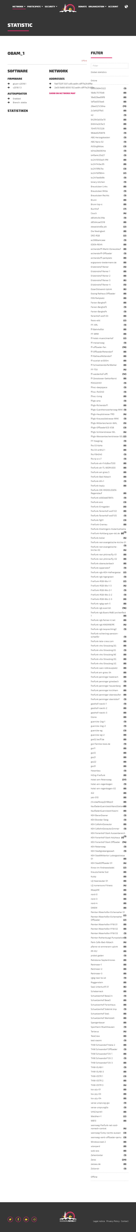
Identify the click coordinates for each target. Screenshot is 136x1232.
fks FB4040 (96, 454)
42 (92, 115)
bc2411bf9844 (97, 173)
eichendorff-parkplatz (101, 258)
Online (94, 80)
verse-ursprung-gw (100, 1103)
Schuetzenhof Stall (100, 1013)
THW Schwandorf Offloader (104, 1049)
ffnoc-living (96, 396)
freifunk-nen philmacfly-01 (104, 554)
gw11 (93, 748)
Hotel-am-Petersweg (101, 779)
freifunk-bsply (98, 485)
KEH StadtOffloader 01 (101, 863)
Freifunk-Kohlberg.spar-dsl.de (105, 533)
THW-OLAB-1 (97, 1067)
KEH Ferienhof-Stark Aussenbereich (108, 833)
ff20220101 (96, 383)
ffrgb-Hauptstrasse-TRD (102, 414)
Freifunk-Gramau (99, 524)
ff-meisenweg (97, 343)
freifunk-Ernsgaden (100, 506)
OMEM (94, 908)
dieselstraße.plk (99, 226)
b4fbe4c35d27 (98, 155)
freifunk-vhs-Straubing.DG (103, 645)
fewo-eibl (95, 320)
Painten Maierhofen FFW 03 (104, 933)
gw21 (93, 757)
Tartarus (95, 1031)
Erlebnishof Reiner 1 (100, 271)
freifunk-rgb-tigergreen (102, 577)
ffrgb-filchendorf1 (99, 405)
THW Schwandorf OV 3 (102, 1062)
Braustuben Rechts (100, 195)
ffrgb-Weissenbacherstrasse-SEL (107, 436)
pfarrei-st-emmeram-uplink (104, 946)
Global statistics (99, 72)
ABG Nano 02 (97, 142)
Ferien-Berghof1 (98, 302)
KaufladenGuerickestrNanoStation (107, 806)
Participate (34, 6)
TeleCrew (95, 1036)
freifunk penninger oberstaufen (106, 694)
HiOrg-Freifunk (98, 775)
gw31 (93, 766)
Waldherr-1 (96, 1116)
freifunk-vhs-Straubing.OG (103, 659)
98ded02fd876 (98, 133)
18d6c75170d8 (97, 93)
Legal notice (99, 1221)
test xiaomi (96, 1040)
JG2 (92, 793)
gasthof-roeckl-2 (99, 708)
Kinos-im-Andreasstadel (102, 867)
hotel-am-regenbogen (101, 784)
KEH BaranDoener (99, 815)
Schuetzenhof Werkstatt (102, 1018)
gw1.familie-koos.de (100, 744)
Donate (82, 6)
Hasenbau (96, 770)
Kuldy (93, 876)
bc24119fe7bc (97, 168)
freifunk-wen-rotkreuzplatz (104, 668)
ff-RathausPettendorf (101, 356)
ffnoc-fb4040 (97, 392)
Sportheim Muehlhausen (102, 1027)
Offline (94, 1177)
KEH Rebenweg (98, 846)
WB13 (93, 1120)
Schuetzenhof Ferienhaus (103, 1005)
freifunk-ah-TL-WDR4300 (103, 467)
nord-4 (94, 903)
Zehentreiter (97, 1155)
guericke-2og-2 (98, 726)
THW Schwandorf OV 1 (101, 1054)
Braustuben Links (99, 186)
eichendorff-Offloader (101, 253)
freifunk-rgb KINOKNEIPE (102, 624)
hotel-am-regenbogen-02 (103, 788)
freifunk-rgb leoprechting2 (103, 629)
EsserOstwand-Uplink (101, 289)
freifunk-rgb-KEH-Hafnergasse (106, 572)
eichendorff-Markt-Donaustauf (106, 249)
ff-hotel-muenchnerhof (102, 338)
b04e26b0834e (98, 150)
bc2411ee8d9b (98, 177)
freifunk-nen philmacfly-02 (104, 559)
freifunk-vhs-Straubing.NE (103, 654)
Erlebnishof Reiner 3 (100, 280)
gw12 (93, 753)
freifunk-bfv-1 (97, 481)
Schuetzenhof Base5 (101, 1000)
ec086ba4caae (98, 240)
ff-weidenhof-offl (99, 374)
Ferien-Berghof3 (99, 307)
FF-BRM (95, 334)
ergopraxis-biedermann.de (103, 262)
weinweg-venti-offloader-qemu (106, 1137)
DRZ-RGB (95, 235)
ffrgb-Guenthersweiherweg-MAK (107, 409)
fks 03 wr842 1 (98, 450)
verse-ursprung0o (99, 1107)
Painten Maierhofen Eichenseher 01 (108, 912)
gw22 (93, 762)
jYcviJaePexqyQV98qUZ (102, 802)
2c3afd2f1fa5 (97, 110)
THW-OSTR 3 (97, 1085)
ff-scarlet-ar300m (100, 360)
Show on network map (62, 93)
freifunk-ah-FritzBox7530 (103, 463)
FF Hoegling (96, 441)
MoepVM (95, 890)
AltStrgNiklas (97, 146)
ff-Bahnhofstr (97, 329)
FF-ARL (94, 325)
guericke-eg (96, 730)
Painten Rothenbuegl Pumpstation (107, 937)
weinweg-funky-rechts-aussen (106, 1133)
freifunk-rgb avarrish (101, 608)
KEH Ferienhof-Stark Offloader (105, 842)
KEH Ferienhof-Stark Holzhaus (105, 837)
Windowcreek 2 (98, 1142)
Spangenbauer (98, 1022)
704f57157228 (97, 128)
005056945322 (98, 88)
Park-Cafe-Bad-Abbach (102, 942)
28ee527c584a (98, 106)
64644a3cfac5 (98, 124)
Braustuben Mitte (99, 191)
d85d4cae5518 (98, 222)
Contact (124, 1221)
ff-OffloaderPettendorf (102, 351)
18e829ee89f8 (98, 97)
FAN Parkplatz (97, 298)
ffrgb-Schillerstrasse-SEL (103, 432)
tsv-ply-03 (96, 1094)
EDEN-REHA (96, 244)
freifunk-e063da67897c (102, 497)
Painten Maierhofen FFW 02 (104, 929)
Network (17, 6)
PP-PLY (94, 951)
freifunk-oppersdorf (100, 568)
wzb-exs (95, 1151)
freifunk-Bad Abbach (101, 476)
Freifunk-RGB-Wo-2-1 (101, 590)
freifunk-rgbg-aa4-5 (100, 603)
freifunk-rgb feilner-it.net (103, 620)
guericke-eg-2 (98, 735)
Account (113, 6)
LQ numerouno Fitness (101, 885)
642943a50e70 (98, 119)
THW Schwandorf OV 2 (102, 1058)
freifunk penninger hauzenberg (106, 686)
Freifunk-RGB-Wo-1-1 (101, 581)
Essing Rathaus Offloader (103, 293)
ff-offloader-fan (98, 347)
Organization (96, 6)
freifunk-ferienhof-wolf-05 (104, 515)
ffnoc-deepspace (99, 387)
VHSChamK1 (96, 1112)
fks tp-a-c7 (96, 459)
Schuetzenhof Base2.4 (101, 996)
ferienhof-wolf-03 (99, 316)
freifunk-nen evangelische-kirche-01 (108, 542)
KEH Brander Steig (99, 819)
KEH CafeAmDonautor (101, 824)
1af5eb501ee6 (97, 101)
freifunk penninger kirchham (104, 690)
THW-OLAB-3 (97, 1071)
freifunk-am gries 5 (100, 472)
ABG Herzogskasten (100, 137)
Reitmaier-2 (96, 969)
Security (50, 6)
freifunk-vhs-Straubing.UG (103, 663)
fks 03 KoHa (96, 445)
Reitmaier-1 (96, 964)
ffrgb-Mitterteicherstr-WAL (104, 423)
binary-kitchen (98, 182)
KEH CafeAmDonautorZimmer (105, 828)
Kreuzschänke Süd (99, 872)
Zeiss (93, 1159)
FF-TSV (94, 369)
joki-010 (95, 797)
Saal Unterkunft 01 (100, 987)
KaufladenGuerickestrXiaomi (104, 811)
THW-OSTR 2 (97, 1080)
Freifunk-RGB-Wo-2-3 (101, 599)
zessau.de (96, 1164)
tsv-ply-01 (96, 1089)
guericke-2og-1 (98, 721)
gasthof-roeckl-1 (99, 704)
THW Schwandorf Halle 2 (103, 1045)
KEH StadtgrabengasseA (102, 851)
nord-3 (94, 899)
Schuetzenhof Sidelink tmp (104, 1009)
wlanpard (95, 1146)
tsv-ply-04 (96, 1098)
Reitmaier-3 (96, 973)
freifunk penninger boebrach (104, 677)
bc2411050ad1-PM (99, 160)
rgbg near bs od (98, 978)
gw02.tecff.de (97, 739)
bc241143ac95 (97, 164)
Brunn (94, 200)
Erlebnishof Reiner (100, 267)
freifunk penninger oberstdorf (105, 699)
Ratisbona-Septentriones (103, 960)
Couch (94, 213)
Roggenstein (97, 982)
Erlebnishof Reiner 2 (100, 276)
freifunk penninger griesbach (105, 681)
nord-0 (94, 894)
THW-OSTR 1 (97, 1076)
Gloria (94, 717)
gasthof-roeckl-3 (99, 712)
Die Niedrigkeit (98, 231)
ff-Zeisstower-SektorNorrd (103, 378)
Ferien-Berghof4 (99, 311)
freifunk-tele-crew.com (102, 641)
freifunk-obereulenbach (102, 563)
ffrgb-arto (96, 401)
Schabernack (97, 991)
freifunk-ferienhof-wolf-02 (104, 511)
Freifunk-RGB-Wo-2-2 (101, 594)
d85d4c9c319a (98, 218)
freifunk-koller (98, 538)
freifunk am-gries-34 (101, 672)
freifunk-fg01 (97, 520)
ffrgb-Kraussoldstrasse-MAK (105, 418)
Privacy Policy (113, 1221)
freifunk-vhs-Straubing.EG (103, 650)
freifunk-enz (97, 502)
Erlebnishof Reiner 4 (100, 284)
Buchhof (95, 209)
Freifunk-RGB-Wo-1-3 (101, 585)
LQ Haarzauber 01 (99, 881)
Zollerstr (95, 1168)
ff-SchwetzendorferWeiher (104, 365)
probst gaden (97, 955)
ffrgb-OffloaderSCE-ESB (102, 427)
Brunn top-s (96, 204)
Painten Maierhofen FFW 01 (104, 924)
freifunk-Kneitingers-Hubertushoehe (108, 529)
